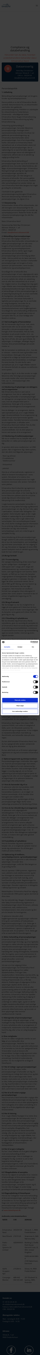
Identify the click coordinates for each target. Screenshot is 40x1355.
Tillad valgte (20, 705)
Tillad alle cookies (20, 700)
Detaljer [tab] (20, 647)
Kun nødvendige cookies (20, 711)
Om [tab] (33, 647)
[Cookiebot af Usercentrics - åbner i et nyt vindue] (30, 642)
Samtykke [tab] (7, 647)
